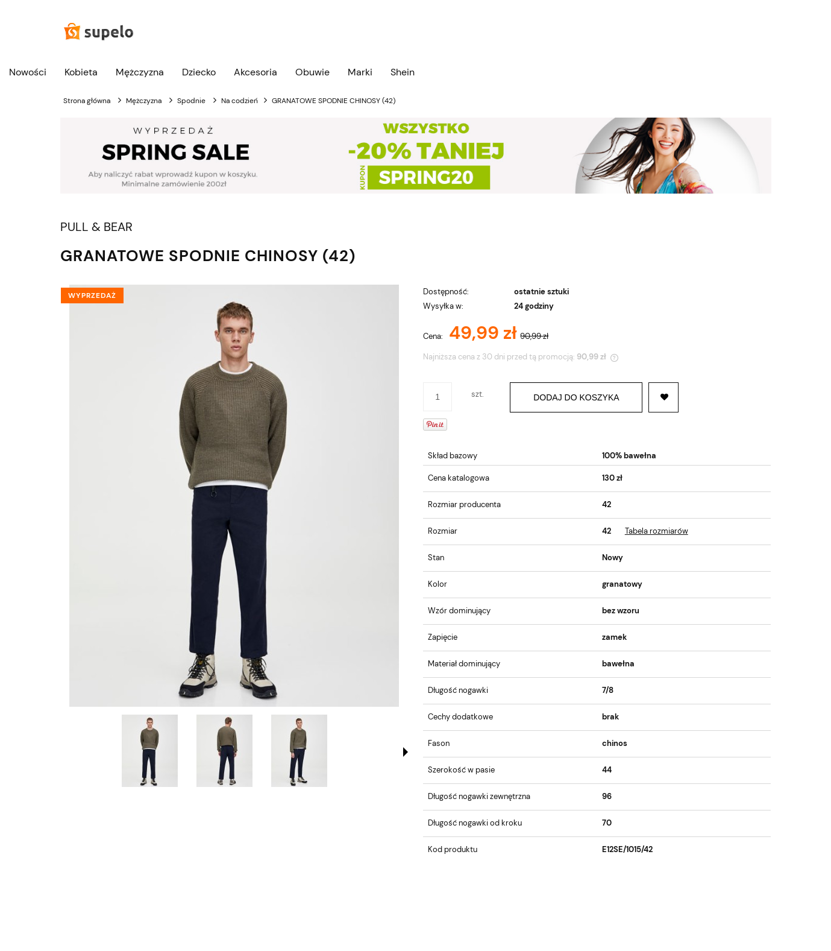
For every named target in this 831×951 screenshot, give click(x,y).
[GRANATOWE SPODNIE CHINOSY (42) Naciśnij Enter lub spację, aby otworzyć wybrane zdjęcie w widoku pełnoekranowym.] (234, 496)
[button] (405, 752)
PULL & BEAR (96, 227)
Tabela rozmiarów (656, 531)
